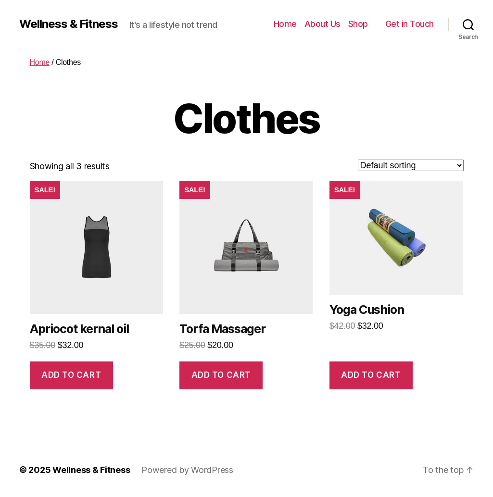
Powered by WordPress (187, 470)
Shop (358, 24)
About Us (322, 24)
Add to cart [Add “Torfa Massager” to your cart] (221, 375)
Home (285, 24)
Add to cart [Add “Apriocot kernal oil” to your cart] (71, 375)
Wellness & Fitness (68, 24)
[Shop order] (411, 165)
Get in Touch (409, 24)
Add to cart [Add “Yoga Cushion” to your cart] (371, 375)
